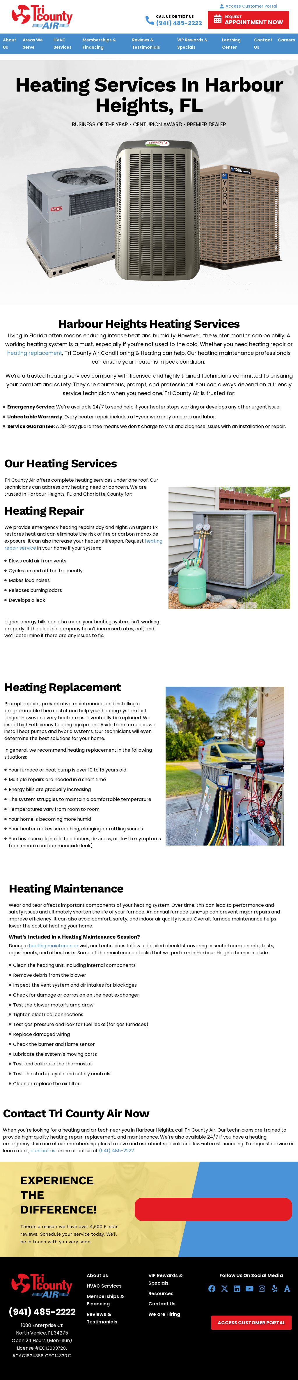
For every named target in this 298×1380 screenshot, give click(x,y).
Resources (160, 1293)
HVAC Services (104, 1286)
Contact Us (161, 1303)
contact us (43, 1150)
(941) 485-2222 (116, 1150)
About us (97, 1275)
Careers (286, 40)
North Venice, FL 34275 (42, 1333)
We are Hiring (164, 1314)
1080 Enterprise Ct (42, 1325)
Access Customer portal (248, 6)
